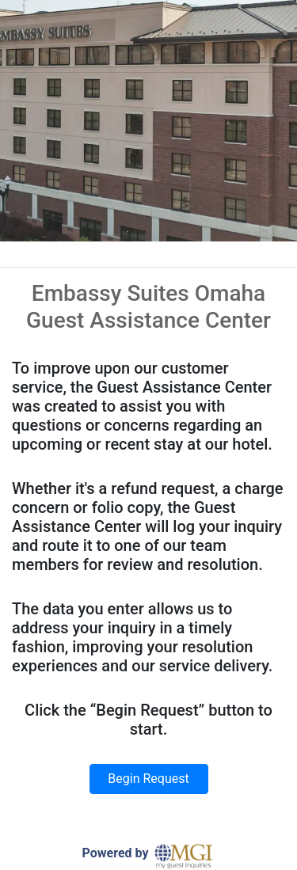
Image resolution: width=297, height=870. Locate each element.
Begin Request (148, 778)
